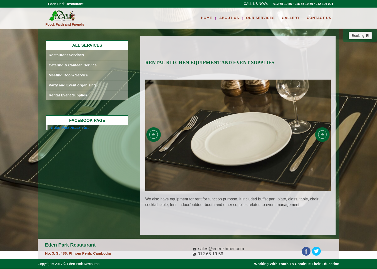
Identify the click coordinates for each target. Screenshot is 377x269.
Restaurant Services (66, 55)
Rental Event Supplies (68, 95)
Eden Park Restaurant (70, 127)
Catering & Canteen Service (73, 65)
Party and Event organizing (72, 85)
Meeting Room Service (68, 75)
